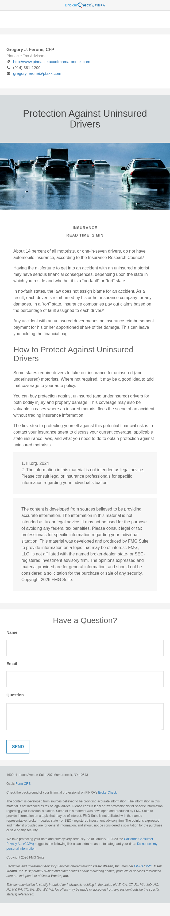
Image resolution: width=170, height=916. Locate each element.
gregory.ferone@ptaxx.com (33, 73)
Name (11, 632)
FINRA (139, 866)
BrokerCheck (107, 792)
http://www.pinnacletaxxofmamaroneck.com (48, 61)
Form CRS (23, 784)
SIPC (148, 866)
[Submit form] (17, 746)
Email (11, 663)
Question (15, 695)
